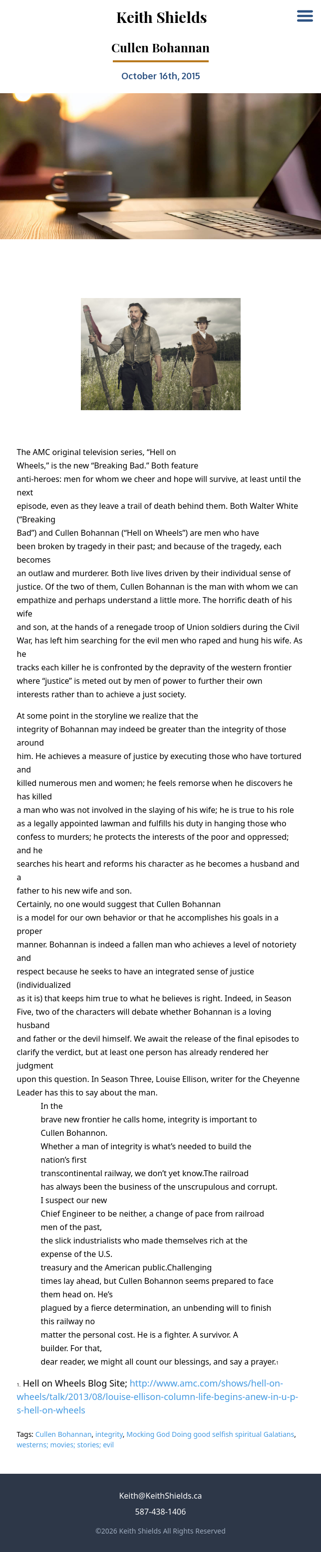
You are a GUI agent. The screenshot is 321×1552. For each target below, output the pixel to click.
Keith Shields (161, 17)
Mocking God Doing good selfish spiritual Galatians (210, 1434)
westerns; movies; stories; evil (65, 1444)
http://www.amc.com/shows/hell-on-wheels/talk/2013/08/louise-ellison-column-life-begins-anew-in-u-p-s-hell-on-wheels (158, 1396)
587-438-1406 (160, 1511)
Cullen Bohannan (63, 1434)
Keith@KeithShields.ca (160, 1495)
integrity (109, 1434)
